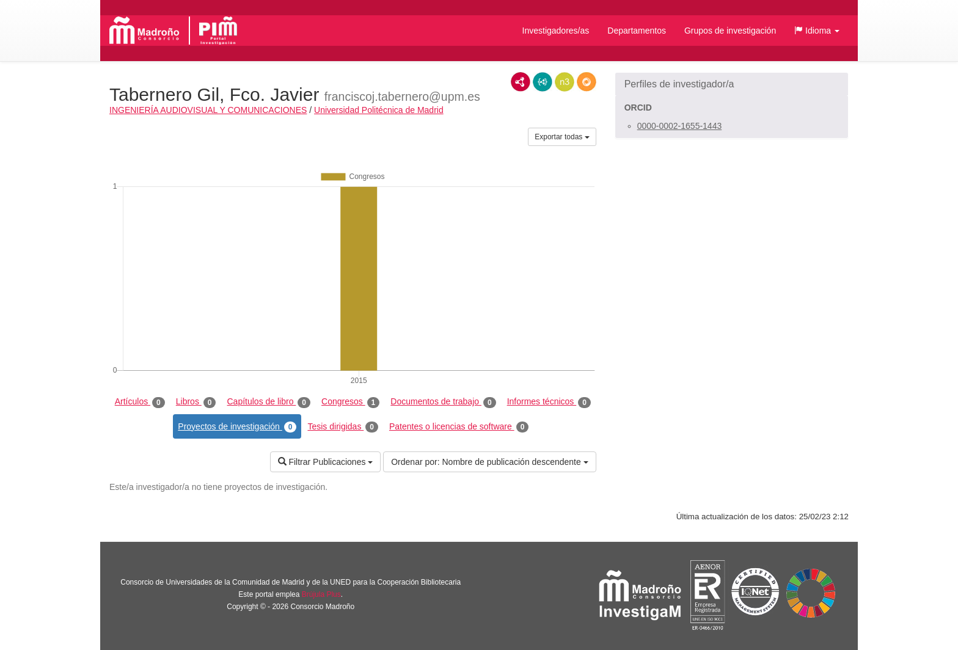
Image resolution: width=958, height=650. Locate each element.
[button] (817, 30)
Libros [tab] (196, 401)
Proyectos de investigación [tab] (237, 427)
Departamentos (636, 30)
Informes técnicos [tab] (549, 401)
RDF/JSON (586, 82)
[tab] (731, 84)
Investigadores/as (556, 30)
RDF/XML (520, 82)
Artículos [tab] (140, 401)
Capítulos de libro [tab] (268, 401)
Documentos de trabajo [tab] (442, 401)
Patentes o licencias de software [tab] (458, 427)
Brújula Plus (321, 594)
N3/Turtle (564, 82)
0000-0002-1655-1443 (679, 126)
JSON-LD (542, 82)
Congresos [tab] (350, 401)
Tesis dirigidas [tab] (342, 427)
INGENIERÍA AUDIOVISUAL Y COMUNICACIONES (208, 110)
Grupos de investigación (730, 30)
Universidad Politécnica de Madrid (379, 110)
